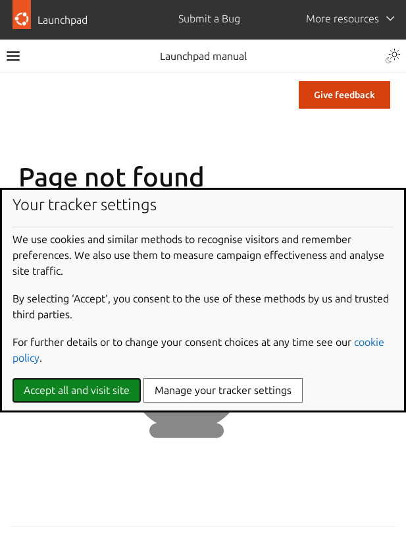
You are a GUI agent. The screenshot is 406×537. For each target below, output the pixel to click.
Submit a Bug (209, 18)
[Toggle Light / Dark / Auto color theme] (393, 56)
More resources (342, 18)
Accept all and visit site (77, 390)
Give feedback (344, 95)
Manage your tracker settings (223, 390)
